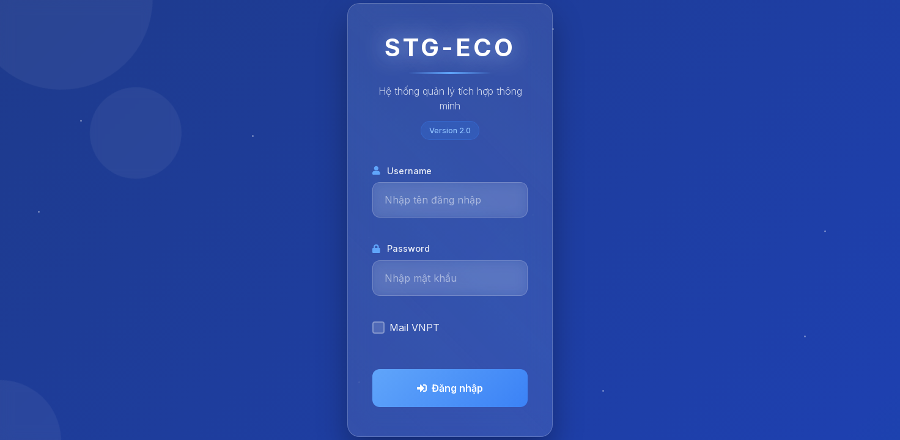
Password (401, 248)
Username (402, 171)
